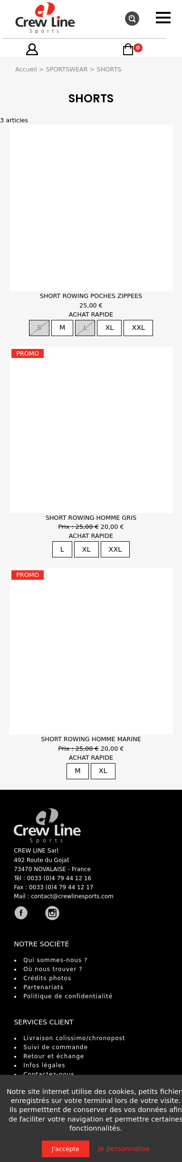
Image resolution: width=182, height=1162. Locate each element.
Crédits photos (47, 978)
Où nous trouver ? (52, 969)
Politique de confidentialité (68, 996)
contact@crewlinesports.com (72, 896)
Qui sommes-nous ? (55, 960)
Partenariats (43, 987)
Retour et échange (53, 1056)
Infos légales (44, 1065)
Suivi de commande (55, 1047)
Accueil (26, 69)
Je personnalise (124, 1148)
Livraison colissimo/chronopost (74, 1038)
